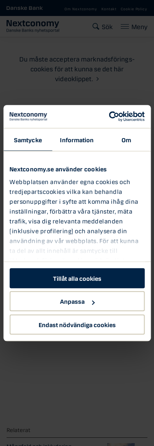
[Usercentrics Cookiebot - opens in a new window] (110, 116)
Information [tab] (77, 139)
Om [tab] (126, 139)
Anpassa (77, 301)
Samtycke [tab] (28, 139)
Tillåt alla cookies (77, 278)
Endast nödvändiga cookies (77, 324)
